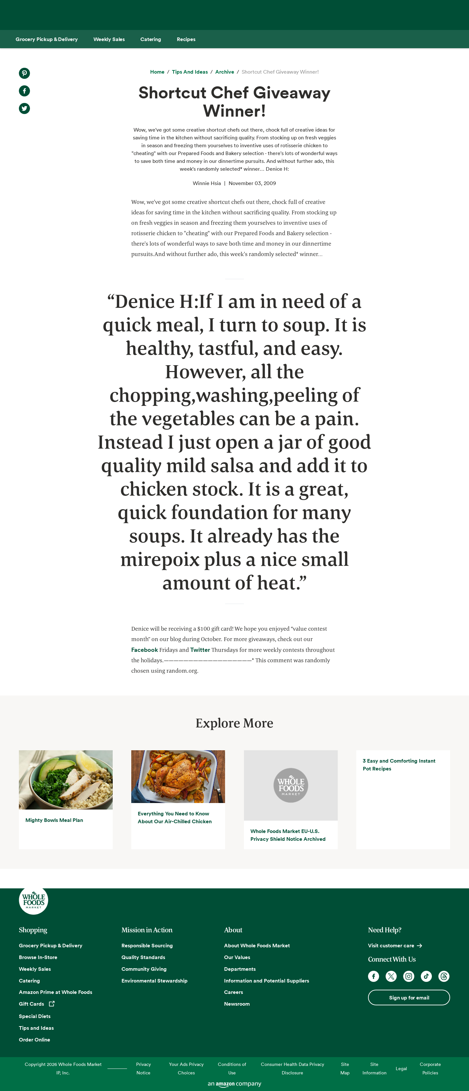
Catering (29, 980)
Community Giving (144, 968)
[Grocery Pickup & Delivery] (47, 39)
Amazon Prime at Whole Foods (55, 992)
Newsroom (237, 1003)
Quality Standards (143, 957)
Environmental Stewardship (154, 980)
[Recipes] (186, 39)
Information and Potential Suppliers (266, 980)
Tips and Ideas (36, 1027)
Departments (240, 968)
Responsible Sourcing (147, 945)
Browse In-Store (38, 957)
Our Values (237, 957)
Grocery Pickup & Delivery (50, 945)
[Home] (157, 72)
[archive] (224, 72)
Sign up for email (409, 997)
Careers (233, 992)
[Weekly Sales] (109, 39)
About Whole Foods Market (257, 945)
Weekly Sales (35, 968)
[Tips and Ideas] (190, 72)
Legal (401, 1068)
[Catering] (150, 39)
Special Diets (34, 1016)
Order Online (34, 1039)
